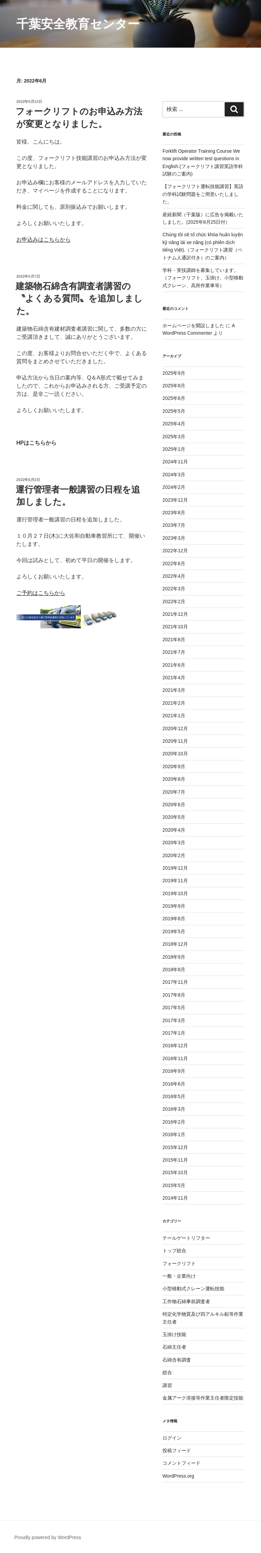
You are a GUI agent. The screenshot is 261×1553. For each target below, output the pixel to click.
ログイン (171, 1438)
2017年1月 (173, 1033)
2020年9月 (173, 766)
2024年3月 (173, 474)
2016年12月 (175, 1045)
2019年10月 (175, 893)
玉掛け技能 (174, 1334)
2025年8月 (173, 385)
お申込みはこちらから (43, 239)
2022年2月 (173, 601)
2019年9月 (173, 906)
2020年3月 (173, 842)
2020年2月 (173, 855)
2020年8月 (173, 779)
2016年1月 (173, 1134)
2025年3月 (173, 436)
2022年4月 (173, 576)
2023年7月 (173, 525)
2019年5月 (173, 931)
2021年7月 (173, 652)
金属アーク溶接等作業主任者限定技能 (202, 1398)
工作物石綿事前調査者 (186, 1301)
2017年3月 (173, 1020)
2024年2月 (173, 487)
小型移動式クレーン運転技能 (193, 1288)
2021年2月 (173, 703)
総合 (167, 1372)
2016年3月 (173, 1109)
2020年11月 (175, 741)
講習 (167, 1385)
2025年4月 (173, 423)
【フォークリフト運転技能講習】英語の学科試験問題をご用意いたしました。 (202, 194)
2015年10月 (175, 1172)
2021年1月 (173, 715)
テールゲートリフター (186, 1238)
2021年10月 (175, 626)
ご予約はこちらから (40, 593)
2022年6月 (173, 563)
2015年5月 (173, 1185)
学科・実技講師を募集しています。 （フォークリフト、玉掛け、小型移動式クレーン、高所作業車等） (202, 277)
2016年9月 (173, 1071)
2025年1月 (173, 449)
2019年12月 (175, 868)
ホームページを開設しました (193, 325)
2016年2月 (173, 1122)
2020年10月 (175, 753)
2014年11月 (175, 1198)
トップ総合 (174, 1250)
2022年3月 (173, 588)
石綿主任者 (174, 1347)
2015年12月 (175, 1147)
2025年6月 (173, 398)
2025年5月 (173, 411)
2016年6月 (173, 1084)
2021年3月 (173, 690)
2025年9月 (173, 373)
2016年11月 (175, 1058)
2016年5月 (173, 1096)
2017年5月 (173, 1007)
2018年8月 (173, 969)
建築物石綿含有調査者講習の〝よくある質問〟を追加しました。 (79, 298)
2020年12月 (175, 728)
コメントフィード (181, 1463)
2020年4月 (173, 830)
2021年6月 (173, 665)
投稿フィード (176, 1450)
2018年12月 (175, 944)
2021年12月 (175, 614)
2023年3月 (173, 538)
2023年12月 (175, 500)
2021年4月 (173, 677)
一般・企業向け (179, 1276)
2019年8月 (173, 918)
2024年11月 (175, 461)
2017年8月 (173, 995)
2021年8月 (173, 639)
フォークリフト (179, 1263)
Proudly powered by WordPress (47, 1537)
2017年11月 (175, 982)
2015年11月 (175, 1160)
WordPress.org (178, 1476)
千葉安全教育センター (78, 24)
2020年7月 (173, 792)
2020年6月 (173, 804)
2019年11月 (175, 880)
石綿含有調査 (176, 1360)
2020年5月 (173, 817)
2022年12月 (175, 550)
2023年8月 (173, 512)
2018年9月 (173, 957)
